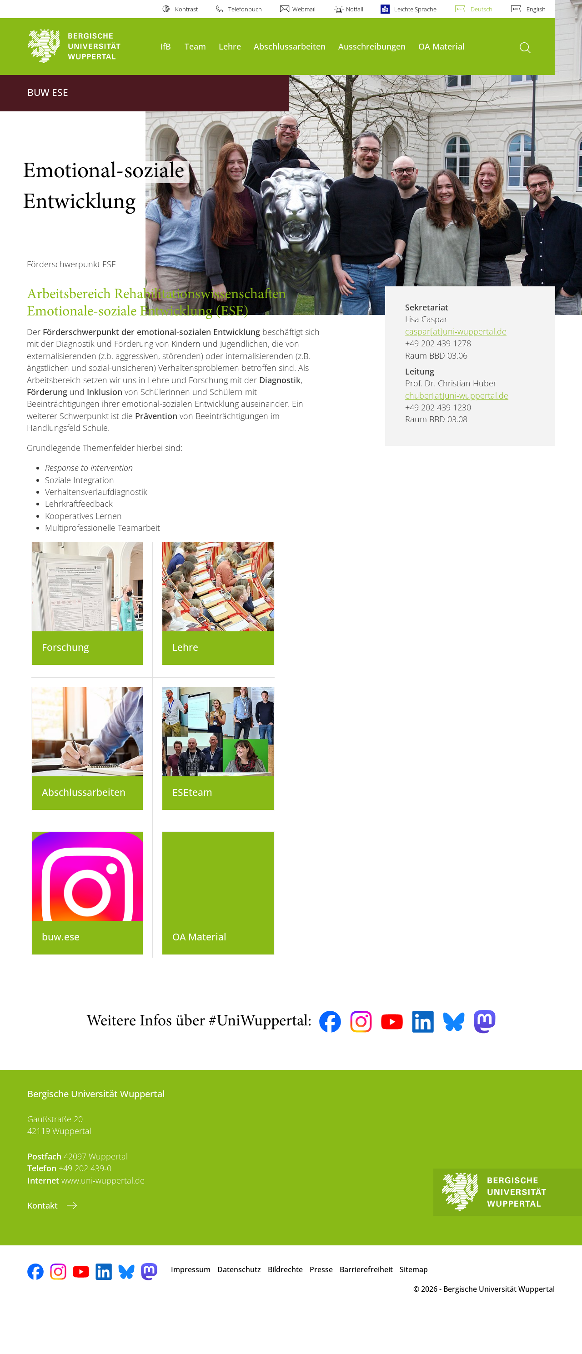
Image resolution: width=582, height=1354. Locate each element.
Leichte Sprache (415, 9)
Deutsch (481, 9)
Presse (321, 1307)
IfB (166, 46)
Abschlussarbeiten (290, 46)
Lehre (230, 46)
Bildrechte (285, 1307)
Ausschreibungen (372, 46)
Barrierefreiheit (366, 1307)
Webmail (304, 9)
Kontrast (186, 9)
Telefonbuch (245, 9)
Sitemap (414, 1307)
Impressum (191, 1307)
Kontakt (43, 1242)
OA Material (441, 46)
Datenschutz (239, 1307)
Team (195, 46)
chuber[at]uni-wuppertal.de (456, 395)
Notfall (354, 9)
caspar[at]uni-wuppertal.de (456, 331)
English (536, 9)
